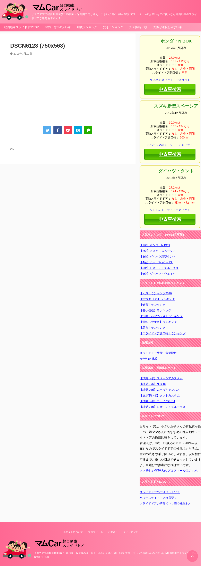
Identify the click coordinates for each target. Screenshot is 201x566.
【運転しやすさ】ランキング (158, 322)
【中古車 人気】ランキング (157, 299)
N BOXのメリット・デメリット (170, 79)
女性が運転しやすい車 (167, 27)
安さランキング (113, 27)
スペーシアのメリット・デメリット (170, 144)
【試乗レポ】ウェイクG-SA (157, 401)
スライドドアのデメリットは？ (160, 492)
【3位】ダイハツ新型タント (158, 256)
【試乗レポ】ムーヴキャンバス (160, 389)
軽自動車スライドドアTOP (21, 27)
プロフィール (95, 532)
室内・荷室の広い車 (58, 27)
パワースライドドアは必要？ (158, 497)
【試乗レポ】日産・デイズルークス (162, 407)
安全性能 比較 (138, 27)
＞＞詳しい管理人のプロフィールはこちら (169, 470)
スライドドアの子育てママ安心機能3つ (165, 503)
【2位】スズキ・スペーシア (158, 250)
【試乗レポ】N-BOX (153, 384)
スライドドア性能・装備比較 (158, 353)
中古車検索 (169, 89)
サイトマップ (130, 532)
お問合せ (113, 532)
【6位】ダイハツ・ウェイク (158, 273)
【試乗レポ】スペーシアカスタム (161, 378)
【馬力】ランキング (152, 327)
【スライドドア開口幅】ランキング (162, 333)
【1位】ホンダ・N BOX (155, 245)
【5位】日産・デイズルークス (159, 268)
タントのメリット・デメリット (170, 209)
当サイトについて (73, 532)
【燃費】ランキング (152, 304)
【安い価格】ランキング (155, 310)
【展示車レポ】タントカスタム (160, 395)
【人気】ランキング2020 (156, 293)
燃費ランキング (87, 27)
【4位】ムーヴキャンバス (156, 262)
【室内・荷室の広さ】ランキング (161, 316)
